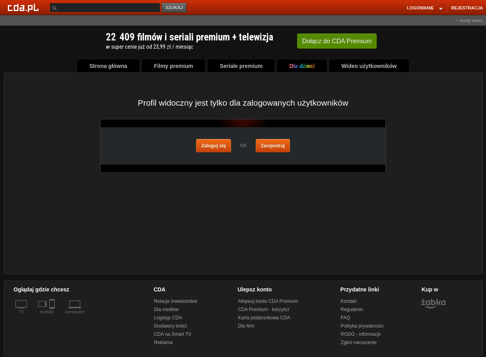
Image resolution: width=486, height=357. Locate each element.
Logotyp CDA (168, 317)
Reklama (163, 342)
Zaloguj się (213, 145)
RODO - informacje (361, 334)
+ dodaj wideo (469, 20)
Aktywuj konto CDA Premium (268, 301)
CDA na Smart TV (172, 334)
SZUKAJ (174, 7)
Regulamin (352, 309)
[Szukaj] (105, 8)
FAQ (345, 317)
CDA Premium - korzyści (263, 309)
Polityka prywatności (362, 326)
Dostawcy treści (170, 326)
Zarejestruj (273, 145)
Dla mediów (166, 309)
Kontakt (349, 301)
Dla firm (246, 326)
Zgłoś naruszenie (358, 342)
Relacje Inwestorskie (175, 301)
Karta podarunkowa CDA (264, 317)
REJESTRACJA (467, 7)
